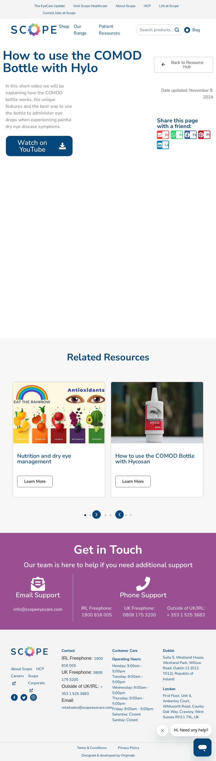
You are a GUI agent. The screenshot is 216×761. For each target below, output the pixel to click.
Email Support (38, 595)
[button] (163, 135)
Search (177, 29)
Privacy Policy (128, 748)
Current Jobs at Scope (59, 13)
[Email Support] (38, 584)
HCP (147, 6)
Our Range (80, 29)
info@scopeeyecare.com (38, 609)
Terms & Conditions (92, 748)
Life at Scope (169, 6)
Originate (128, 755)
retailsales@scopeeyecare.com (87, 707)
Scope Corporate (36, 683)
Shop (64, 26)
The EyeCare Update (49, 6)
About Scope (125, 6)
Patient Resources (109, 29)
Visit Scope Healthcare (90, 6)
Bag (196, 30)
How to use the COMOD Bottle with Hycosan (155, 458)
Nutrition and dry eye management (44, 458)
